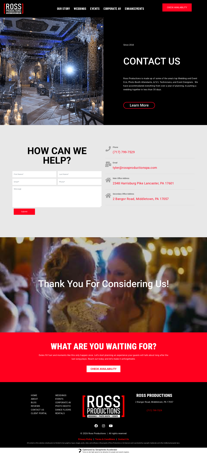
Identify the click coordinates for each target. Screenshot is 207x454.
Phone (115, 147)
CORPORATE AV (112, 8)
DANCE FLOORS (63, 410)
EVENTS (95, 8)
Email (115, 163)
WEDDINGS (80, 8)
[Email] (108, 164)
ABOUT (34, 399)
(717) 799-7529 (154, 410)
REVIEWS (35, 406)
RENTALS (60, 413)
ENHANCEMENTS (134, 8)
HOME (34, 395)
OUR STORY (63, 8)
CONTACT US (37, 410)
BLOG (33, 402)
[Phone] (108, 148)
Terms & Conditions (105, 439)
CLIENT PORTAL (39, 413)
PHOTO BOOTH (63, 406)
